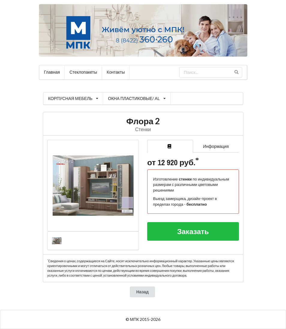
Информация (216, 146)
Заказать (193, 231)
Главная (52, 72)
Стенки (143, 129)
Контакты (116, 72)
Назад (142, 291)
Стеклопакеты (83, 72)
